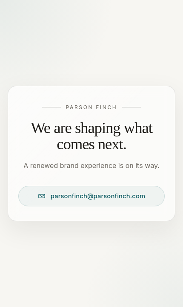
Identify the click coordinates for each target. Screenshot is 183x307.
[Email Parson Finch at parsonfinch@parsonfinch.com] (91, 196)
